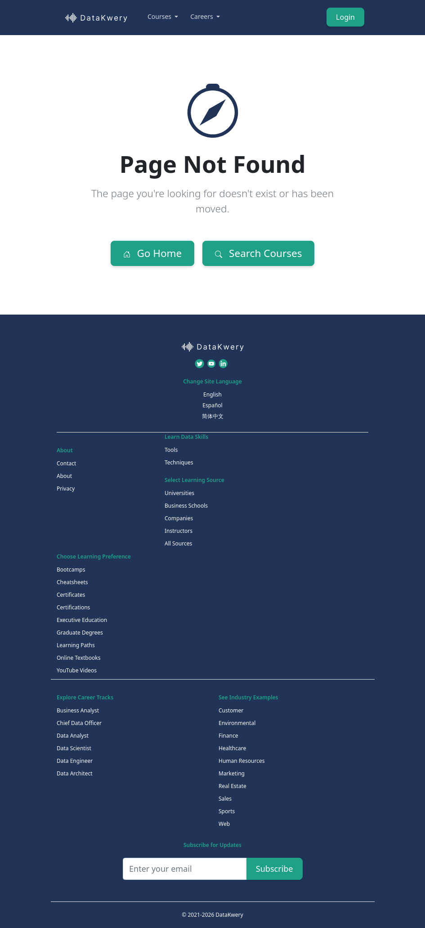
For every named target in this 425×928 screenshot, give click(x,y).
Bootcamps (71, 569)
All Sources (178, 543)
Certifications (73, 607)
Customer (231, 710)
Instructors (178, 531)
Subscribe (274, 868)
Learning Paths (76, 645)
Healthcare (232, 748)
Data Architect (75, 773)
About (64, 476)
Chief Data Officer (79, 723)
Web (224, 824)
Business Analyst (78, 710)
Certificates (71, 595)
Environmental (237, 723)
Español (212, 405)
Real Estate (232, 786)
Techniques (179, 462)
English (212, 394)
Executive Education (82, 620)
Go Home (152, 253)
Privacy (66, 488)
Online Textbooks (78, 658)
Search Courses (258, 253)
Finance (228, 735)
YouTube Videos (77, 670)
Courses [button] (160, 16)
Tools (171, 450)
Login (345, 17)
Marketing (232, 773)
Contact (66, 463)
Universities (179, 493)
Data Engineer (75, 761)
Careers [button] (202, 16)
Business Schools (186, 505)
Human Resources (241, 761)
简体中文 (213, 416)
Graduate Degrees (80, 632)
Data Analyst (73, 735)
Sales (225, 798)
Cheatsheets (72, 582)
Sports (227, 811)
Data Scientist (74, 748)
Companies (179, 518)
